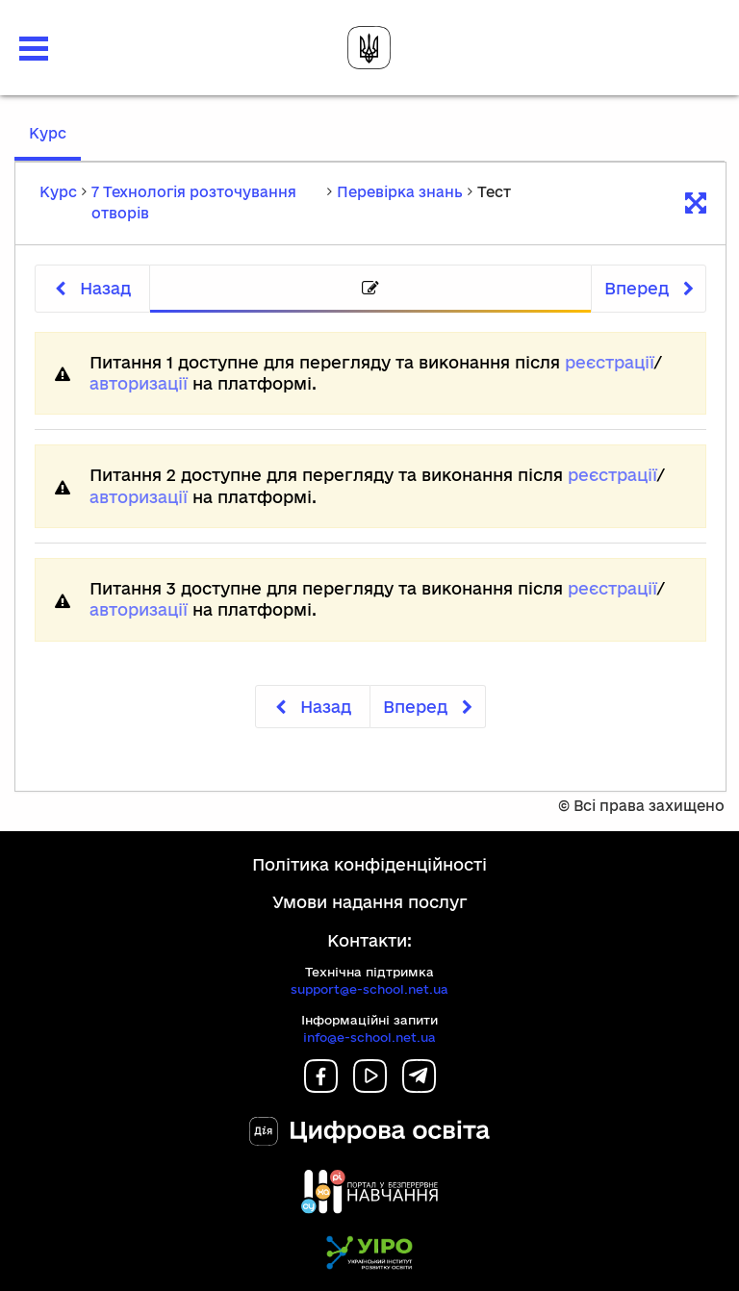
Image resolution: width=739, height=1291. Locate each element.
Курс (55, 142)
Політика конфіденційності (369, 864)
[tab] (370, 289)
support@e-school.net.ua (369, 989)
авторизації (138, 383)
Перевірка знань (400, 192)
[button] (33, 49)
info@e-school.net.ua (369, 1037)
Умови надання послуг (370, 902)
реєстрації (609, 362)
